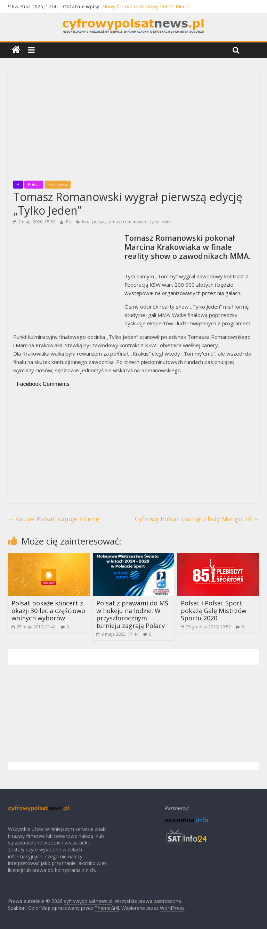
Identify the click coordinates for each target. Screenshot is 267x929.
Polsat (34, 185)
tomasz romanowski (127, 222)
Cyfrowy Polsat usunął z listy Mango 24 (197, 519)
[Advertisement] (133, 122)
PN (69, 222)
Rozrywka (57, 185)
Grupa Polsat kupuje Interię (53, 519)
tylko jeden (161, 222)
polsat (98, 222)
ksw (85, 222)
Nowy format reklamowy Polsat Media (145, 6)
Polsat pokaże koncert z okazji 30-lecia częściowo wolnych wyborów (48, 610)
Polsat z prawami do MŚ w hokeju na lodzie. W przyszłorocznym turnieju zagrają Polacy (132, 614)
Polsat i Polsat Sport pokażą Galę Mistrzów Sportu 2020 (213, 610)
